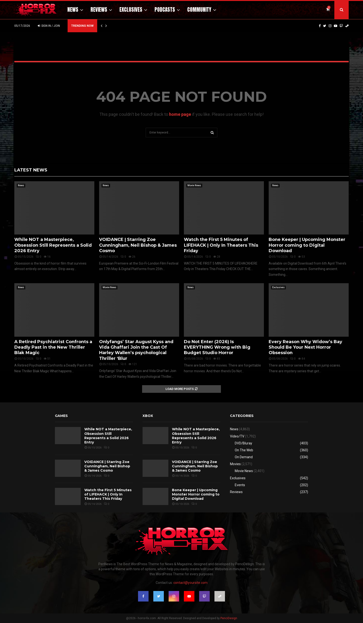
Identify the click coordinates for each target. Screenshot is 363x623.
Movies (235, 464)
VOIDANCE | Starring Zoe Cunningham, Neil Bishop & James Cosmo (138, 245)
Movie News (194, 185)
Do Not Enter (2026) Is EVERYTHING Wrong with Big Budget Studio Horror (217, 347)
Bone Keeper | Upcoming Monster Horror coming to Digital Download (307, 245)
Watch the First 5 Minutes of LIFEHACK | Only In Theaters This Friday (221, 245)
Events (240, 485)
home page (180, 114)
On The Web (244, 450)
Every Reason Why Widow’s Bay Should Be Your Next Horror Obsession (305, 347)
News (72, 9)
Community (199, 9)
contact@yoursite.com (190, 583)
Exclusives (130, 9)
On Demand (244, 457)
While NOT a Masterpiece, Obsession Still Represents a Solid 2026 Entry (53, 245)
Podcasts (165, 9)
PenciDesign (228, 618)
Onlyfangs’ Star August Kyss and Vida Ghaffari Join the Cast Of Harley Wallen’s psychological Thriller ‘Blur (136, 350)
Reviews (99, 9)
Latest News (30, 170)
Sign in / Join (49, 25)
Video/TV (237, 436)
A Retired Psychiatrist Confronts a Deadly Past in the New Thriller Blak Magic (53, 347)
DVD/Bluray (243, 443)
